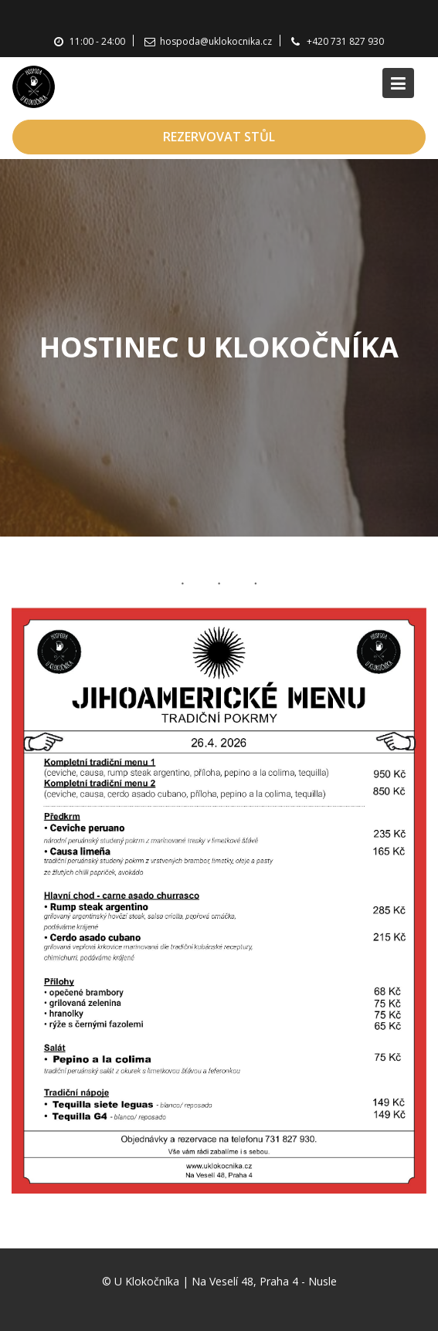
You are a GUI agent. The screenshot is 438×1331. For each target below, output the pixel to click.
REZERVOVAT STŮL (219, 136)
